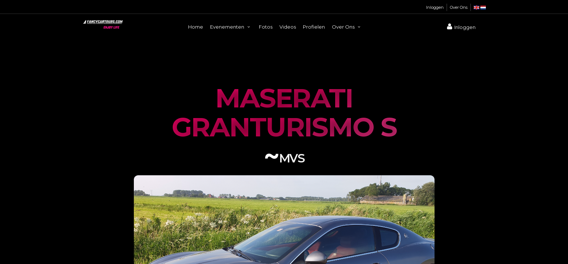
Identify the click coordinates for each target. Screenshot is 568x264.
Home (195, 27)
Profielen (314, 27)
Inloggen (435, 7)
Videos (287, 27)
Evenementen (231, 27)
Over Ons (459, 7)
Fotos (265, 27)
